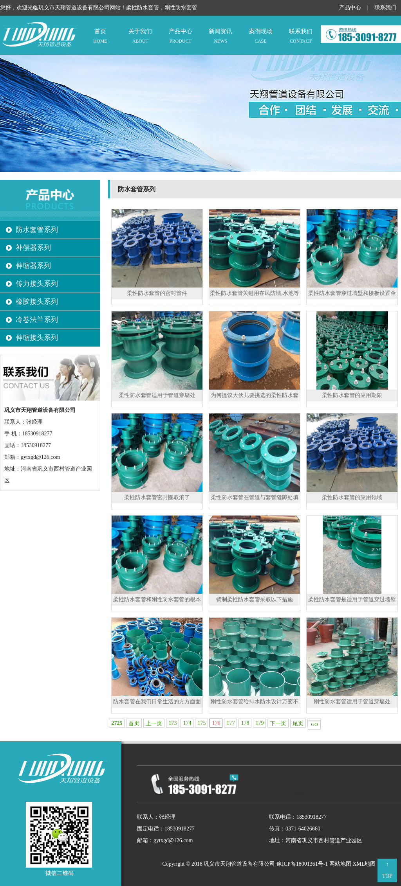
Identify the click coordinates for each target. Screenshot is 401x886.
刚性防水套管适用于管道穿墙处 (352, 701)
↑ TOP (387, 870)
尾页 (298, 723)
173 (172, 723)
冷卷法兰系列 (37, 319)
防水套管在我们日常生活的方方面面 (157, 701)
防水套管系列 (37, 230)
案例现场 (260, 36)
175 (201, 723)
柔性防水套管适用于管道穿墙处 (157, 395)
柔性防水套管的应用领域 (352, 497)
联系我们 (385, 8)
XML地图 (364, 864)
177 (230, 723)
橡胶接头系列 (37, 302)
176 (216, 723)
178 (245, 723)
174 (187, 723)
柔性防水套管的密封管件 (157, 293)
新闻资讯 (220, 36)
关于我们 (140, 36)
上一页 (154, 723)
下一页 (278, 723)
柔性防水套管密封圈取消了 (157, 497)
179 (259, 723)
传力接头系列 (37, 284)
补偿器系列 (33, 248)
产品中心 (350, 8)
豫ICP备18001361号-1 (302, 864)
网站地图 (340, 864)
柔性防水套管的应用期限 (352, 395)
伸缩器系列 (33, 266)
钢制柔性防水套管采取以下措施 (254, 599)
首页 (100, 36)
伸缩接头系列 (37, 337)
